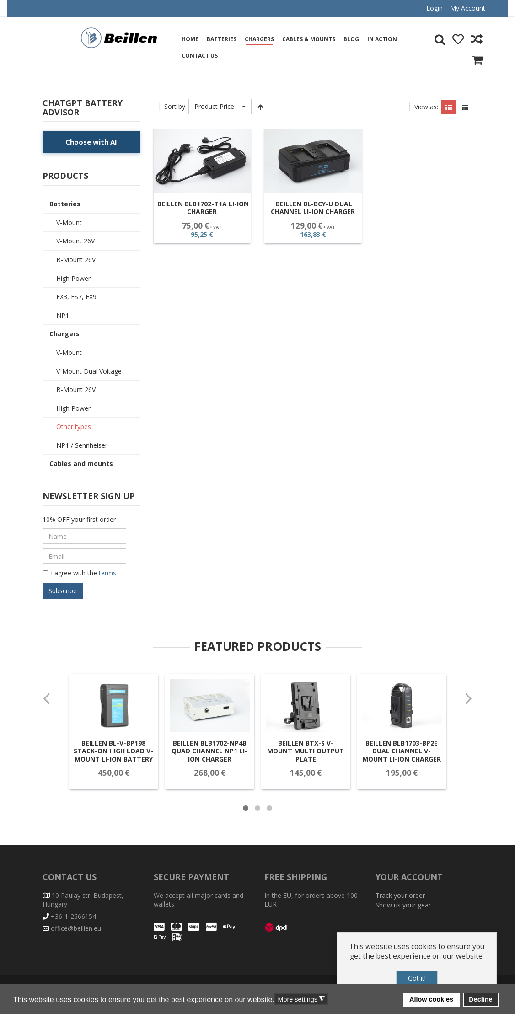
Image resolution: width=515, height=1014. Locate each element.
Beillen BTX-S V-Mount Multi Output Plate (303, 762)
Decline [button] (480, 999)
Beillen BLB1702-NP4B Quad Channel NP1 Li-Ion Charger (212, 762)
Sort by (174, 106)
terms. (107, 573)
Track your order (400, 895)
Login (434, 8)
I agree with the (80, 574)
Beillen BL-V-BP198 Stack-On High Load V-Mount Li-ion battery (121, 762)
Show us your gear (403, 905)
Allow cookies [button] (431, 999)
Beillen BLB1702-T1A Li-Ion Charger (203, 207)
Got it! (417, 978)
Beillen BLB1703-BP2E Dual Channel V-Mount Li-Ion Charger (393, 762)
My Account (467, 8)
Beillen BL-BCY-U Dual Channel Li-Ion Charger (313, 207)
